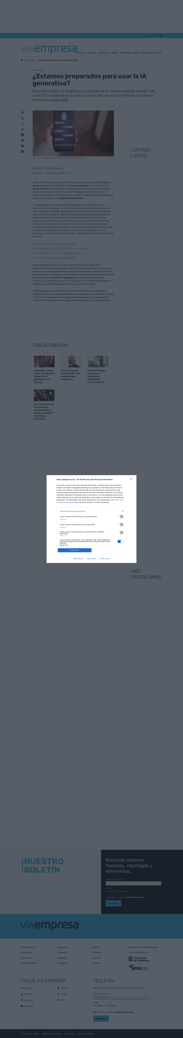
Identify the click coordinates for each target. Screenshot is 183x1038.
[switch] (120, 516)
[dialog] (91, 519)
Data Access (91, 558)
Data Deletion (78, 558)
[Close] (132, 479)
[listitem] (91, 511)
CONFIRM (74, 550)
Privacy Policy (105, 558)
